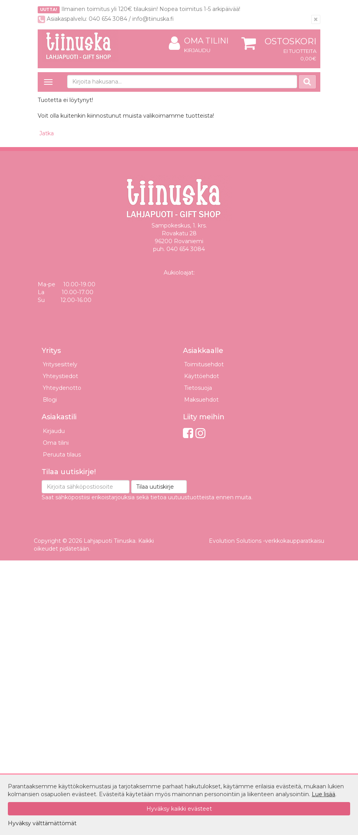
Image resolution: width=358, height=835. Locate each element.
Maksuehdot (201, 399)
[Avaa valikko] (48, 82)
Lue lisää (323, 794)
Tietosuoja (198, 387)
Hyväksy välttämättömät (42, 823)
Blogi (50, 399)
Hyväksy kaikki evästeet (179, 808)
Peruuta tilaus (62, 454)
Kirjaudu (197, 50)
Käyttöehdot (201, 376)
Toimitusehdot (204, 364)
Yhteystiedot (60, 376)
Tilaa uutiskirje (155, 486)
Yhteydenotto (62, 387)
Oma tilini (198, 41)
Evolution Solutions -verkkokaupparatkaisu (266, 540)
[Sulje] (315, 19)
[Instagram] (200, 433)
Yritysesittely (60, 364)
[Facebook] (188, 433)
